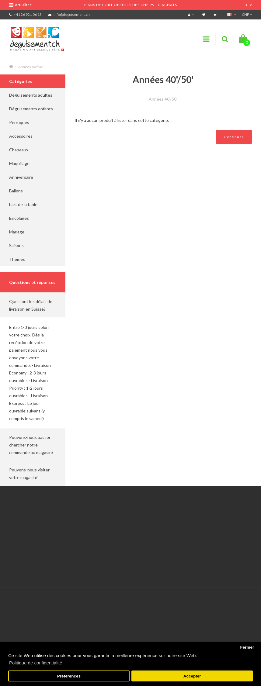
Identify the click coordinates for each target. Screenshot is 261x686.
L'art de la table (23, 204)
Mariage (16, 231)
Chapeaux (18, 149)
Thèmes (17, 259)
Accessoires (21, 136)
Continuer (234, 137)
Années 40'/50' (30, 66)
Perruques (19, 122)
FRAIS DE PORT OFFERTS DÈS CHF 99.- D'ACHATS (130, 4)
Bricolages (19, 218)
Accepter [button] (192, 676)
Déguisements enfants (31, 108)
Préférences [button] (69, 676)
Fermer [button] (247, 647)
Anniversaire (21, 177)
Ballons (16, 190)
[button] (32, 305)
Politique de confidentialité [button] (35, 662)
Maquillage (19, 163)
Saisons (16, 245)
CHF (247, 14)
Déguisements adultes (30, 95)
